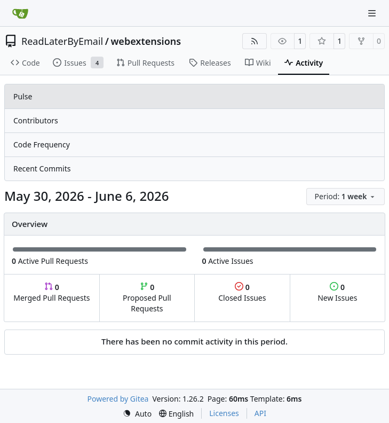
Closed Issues (242, 292)
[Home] (20, 13)
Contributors (35, 120)
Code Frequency (41, 144)
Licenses (224, 413)
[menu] (345, 196)
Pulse (22, 96)
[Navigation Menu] (373, 13)
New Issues (337, 292)
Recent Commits (41, 168)
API (260, 413)
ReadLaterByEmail (62, 41)
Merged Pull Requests (51, 292)
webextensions (145, 41)
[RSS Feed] (254, 41)
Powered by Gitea (118, 399)
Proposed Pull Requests (147, 298)
